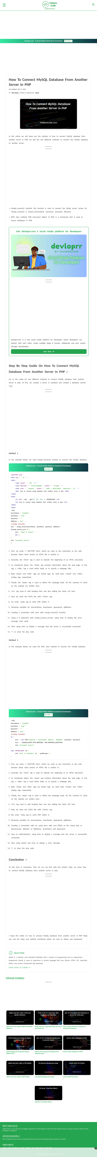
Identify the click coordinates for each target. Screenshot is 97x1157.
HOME (4, 1148)
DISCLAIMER (48, 1148)
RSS (33, 1148)
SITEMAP (27, 1148)
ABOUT (9, 1148)
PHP (12, 93)
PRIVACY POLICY (39, 1148)
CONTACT (15, 1148)
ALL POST (21, 1148)
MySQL (16, 93)
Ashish (37, 93)
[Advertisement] (48, 24)
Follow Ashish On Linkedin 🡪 (20, 967)
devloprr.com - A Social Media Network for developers (48, 41)
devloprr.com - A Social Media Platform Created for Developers (48, 468)
